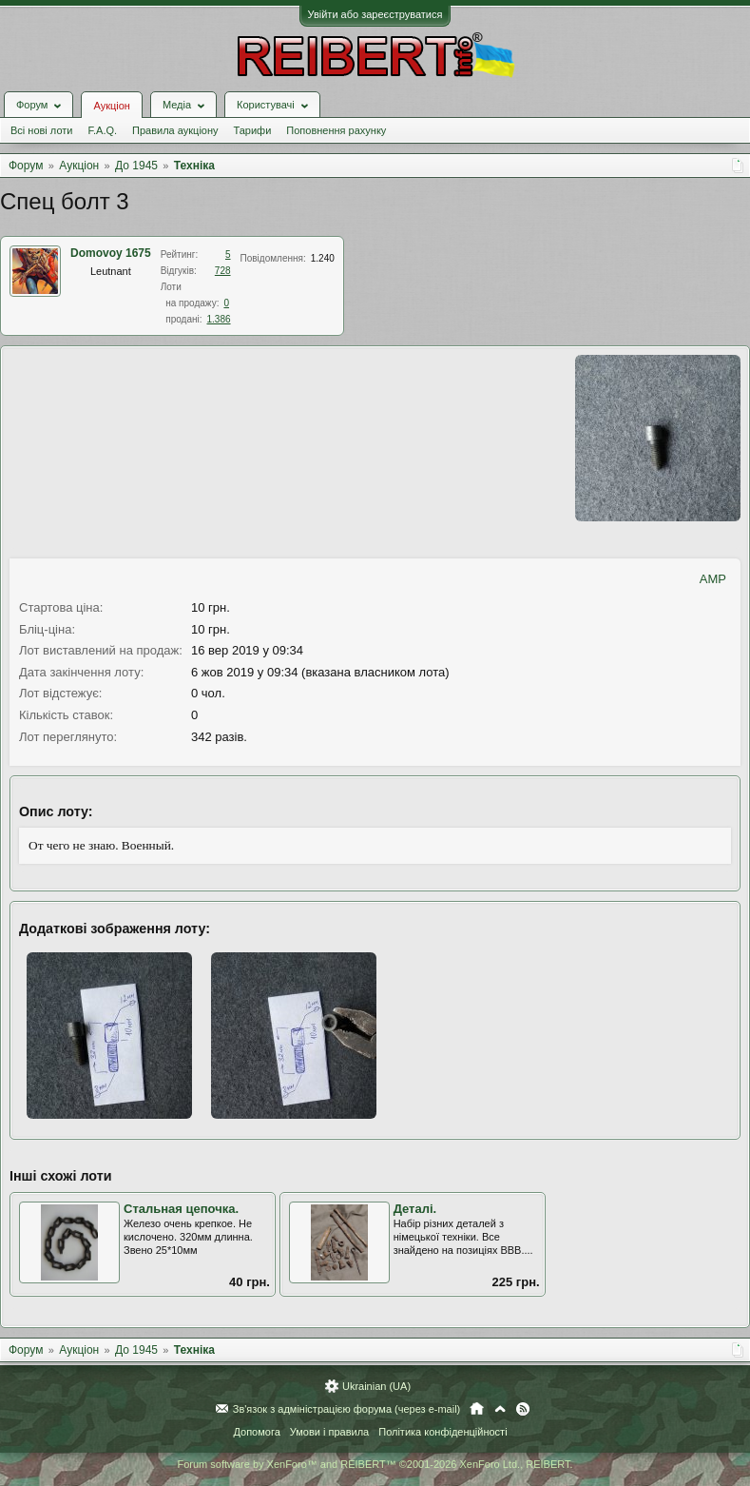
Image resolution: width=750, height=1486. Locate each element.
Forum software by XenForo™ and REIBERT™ (374, 1464)
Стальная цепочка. (181, 1209)
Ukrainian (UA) (376, 1386)
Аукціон (111, 105)
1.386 (219, 319)
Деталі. (415, 1209)
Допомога (256, 1431)
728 (223, 270)
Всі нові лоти (41, 130)
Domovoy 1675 (110, 253)
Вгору (500, 1409)
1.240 (323, 258)
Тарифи (253, 130)
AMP (713, 579)
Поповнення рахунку (336, 130)
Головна (477, 1409)
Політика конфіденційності (442, 1431)
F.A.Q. (102, 130)
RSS (522, 1409)
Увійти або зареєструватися (375, 14)
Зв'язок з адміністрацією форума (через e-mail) (347, 1409)
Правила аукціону (175, 130)
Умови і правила (329, 1431)
